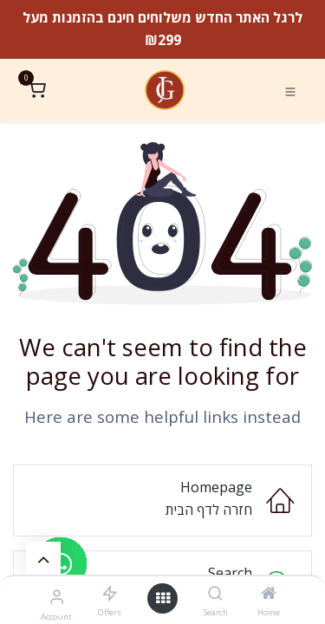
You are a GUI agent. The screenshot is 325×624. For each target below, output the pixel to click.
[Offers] (109, 593)
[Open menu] (163, 599)
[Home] (268, 593)
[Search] (215, 593)
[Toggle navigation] (290, 91)
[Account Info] (57, 596)
